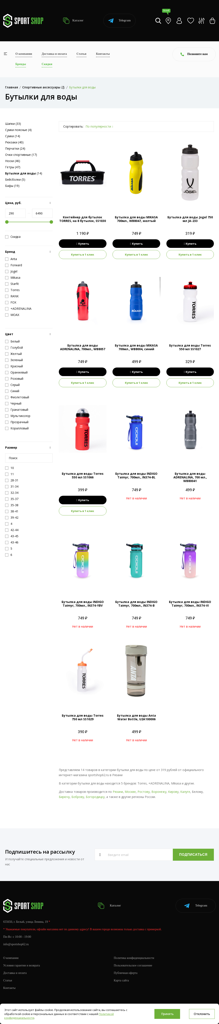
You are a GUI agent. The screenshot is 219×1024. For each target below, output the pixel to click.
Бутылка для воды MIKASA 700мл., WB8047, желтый (136, 219)
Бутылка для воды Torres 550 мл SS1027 (190, 347)
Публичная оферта (125, 973)
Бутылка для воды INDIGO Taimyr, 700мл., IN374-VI (190, 603)
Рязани (118, 792)
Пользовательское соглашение (133, 965)
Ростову (144, 792)
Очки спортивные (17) (21, 155)
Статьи (81, 53)
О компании (23, 53)
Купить (82, 244)
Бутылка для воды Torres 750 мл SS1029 (83, 717)
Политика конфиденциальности (134, 958)
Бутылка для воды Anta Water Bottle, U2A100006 (136, 717)
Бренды (20, 64)
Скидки (47, 64)
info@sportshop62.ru (16, 944)
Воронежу (158, 792)
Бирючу (64, 797)
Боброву (77, 797)
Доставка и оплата (54, 53)
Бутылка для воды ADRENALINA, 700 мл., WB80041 (190, 477)
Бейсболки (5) (15, 179)
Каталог (73, 20)
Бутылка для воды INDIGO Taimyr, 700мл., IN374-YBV (83, 603)
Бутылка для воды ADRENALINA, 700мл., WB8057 (82, 347)
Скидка (13, 236)
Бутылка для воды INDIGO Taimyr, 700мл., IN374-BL (136, 475)
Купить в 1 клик (82, 254)
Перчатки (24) (15, 148)
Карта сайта (121, 980)
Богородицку (95, 797)
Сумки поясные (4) (18, 130)
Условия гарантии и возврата (21, 965)
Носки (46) (12, 161)
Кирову (173, 792)
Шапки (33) (13, 124)
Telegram (119, 20)
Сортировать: (73, 126)
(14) (23, 173)
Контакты (103, 53)
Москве (130, 792)
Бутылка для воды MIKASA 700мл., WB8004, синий (136, 347)
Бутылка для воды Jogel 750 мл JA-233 (190, 219)
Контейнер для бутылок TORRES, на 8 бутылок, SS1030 (82, 219)
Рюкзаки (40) (14, 142)
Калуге (185, 792)
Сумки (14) (12, 136)
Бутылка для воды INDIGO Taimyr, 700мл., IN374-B (136, 603)
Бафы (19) (12, 186)
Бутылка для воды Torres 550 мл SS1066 (83, 475)
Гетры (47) (12, 167)
